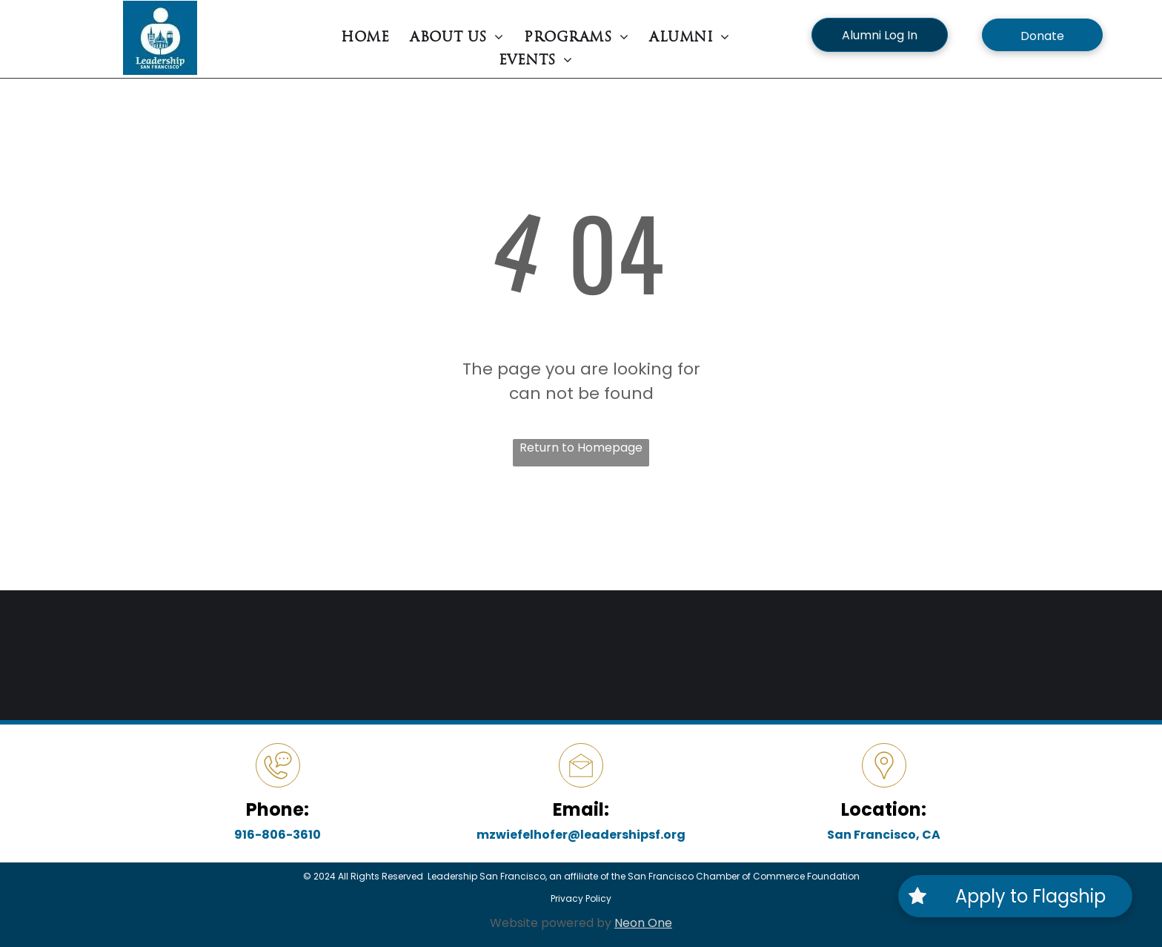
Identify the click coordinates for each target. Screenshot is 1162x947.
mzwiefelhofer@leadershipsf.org (581, 834)
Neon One (643, 922)
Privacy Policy (581, 898)
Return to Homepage (581, 447)
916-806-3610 (277, 834)
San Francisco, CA (883, 834)
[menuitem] (365, 38)
